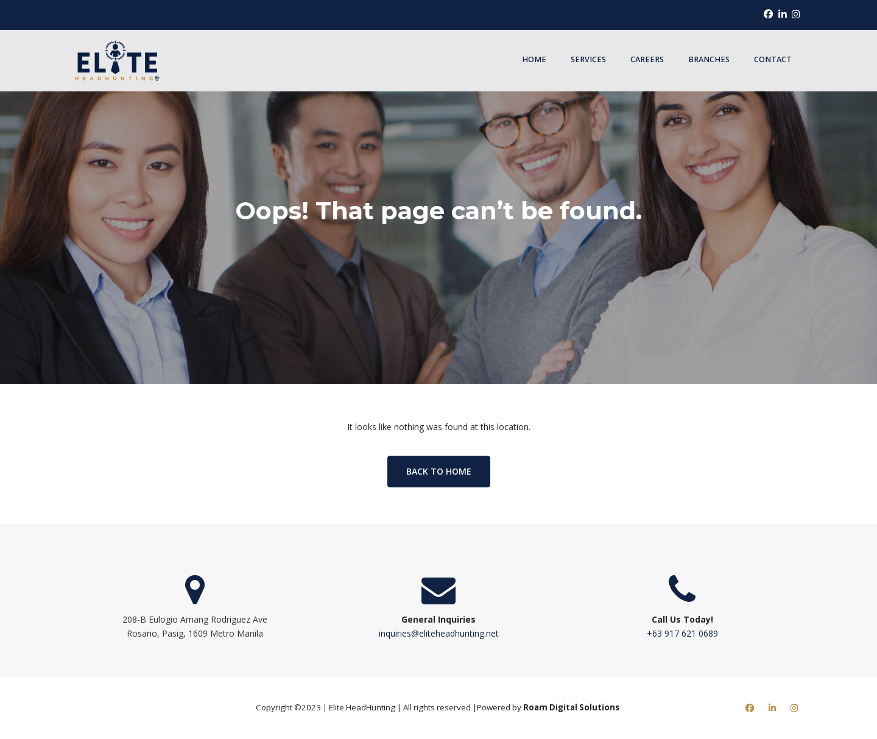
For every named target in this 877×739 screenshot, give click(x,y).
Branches (709, 59)
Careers (647, 59)
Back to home (438, 471)
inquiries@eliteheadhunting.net (439, 633)
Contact (773, 59)
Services (588, 59)
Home (534, 59)
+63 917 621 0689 (682, 633)
